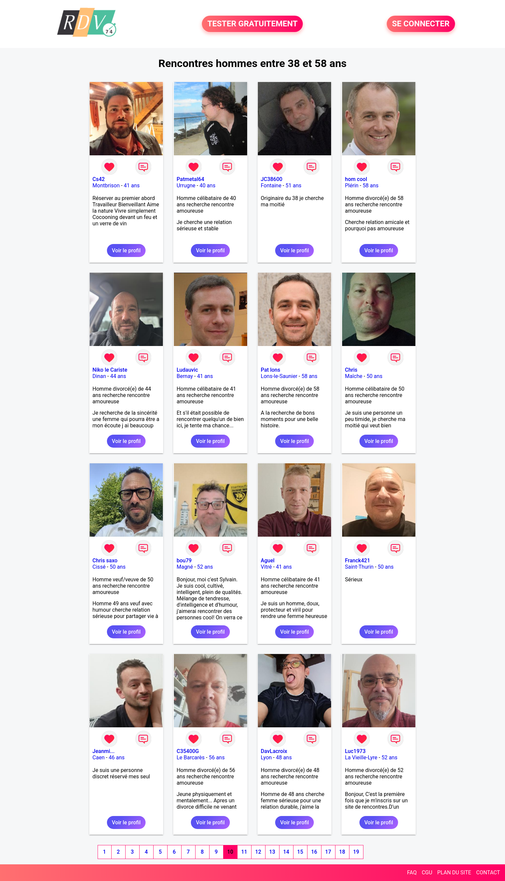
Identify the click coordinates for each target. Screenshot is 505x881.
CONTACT (488, 872)
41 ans (132, 185)
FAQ (412, 872)
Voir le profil (126, 250)
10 (230, 852)
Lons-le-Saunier (279, 376)
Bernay (185, 376)
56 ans (217, 757)
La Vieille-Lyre (361, 757)
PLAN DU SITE (454, 872)
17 (328, 852)
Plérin (351, 185)
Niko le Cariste (110, 370)
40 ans (208, 185)
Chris (351, 370)
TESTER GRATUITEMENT (252, 24)
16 (314, 852)
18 (342, 852)
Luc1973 (355, 751)
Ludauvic (187, 370)
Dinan (99, 376)
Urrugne (186, 185)
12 (258, 852)
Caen (99, 757)
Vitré (266, 567)
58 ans (370, 185)
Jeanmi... (104, 751)
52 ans (205, 567)
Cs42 (99, 179)
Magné (185, 567)
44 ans (118, 376)
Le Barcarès (191, 757)
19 (356, 852)
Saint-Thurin (359, 567)
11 (244, 852)
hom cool (356, 179)
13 (272, 852)
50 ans (374, 376)
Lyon (266, 757)
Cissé (99, 567)
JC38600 (271, 179)
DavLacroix (274, 751)
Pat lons (270, 370)
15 (300, 852)
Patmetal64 (190, 179)
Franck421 (357, 560)
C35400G (188, 751)
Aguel (267, 560)
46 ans (117, 757)
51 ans (293, 185)
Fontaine (271, 185)
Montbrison (106, 185)
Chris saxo (105, 560)
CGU (427, 872)
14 (286, 852)
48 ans (284, 757)
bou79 (184, 560)
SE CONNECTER (421, 24)
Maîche (353, 376)
